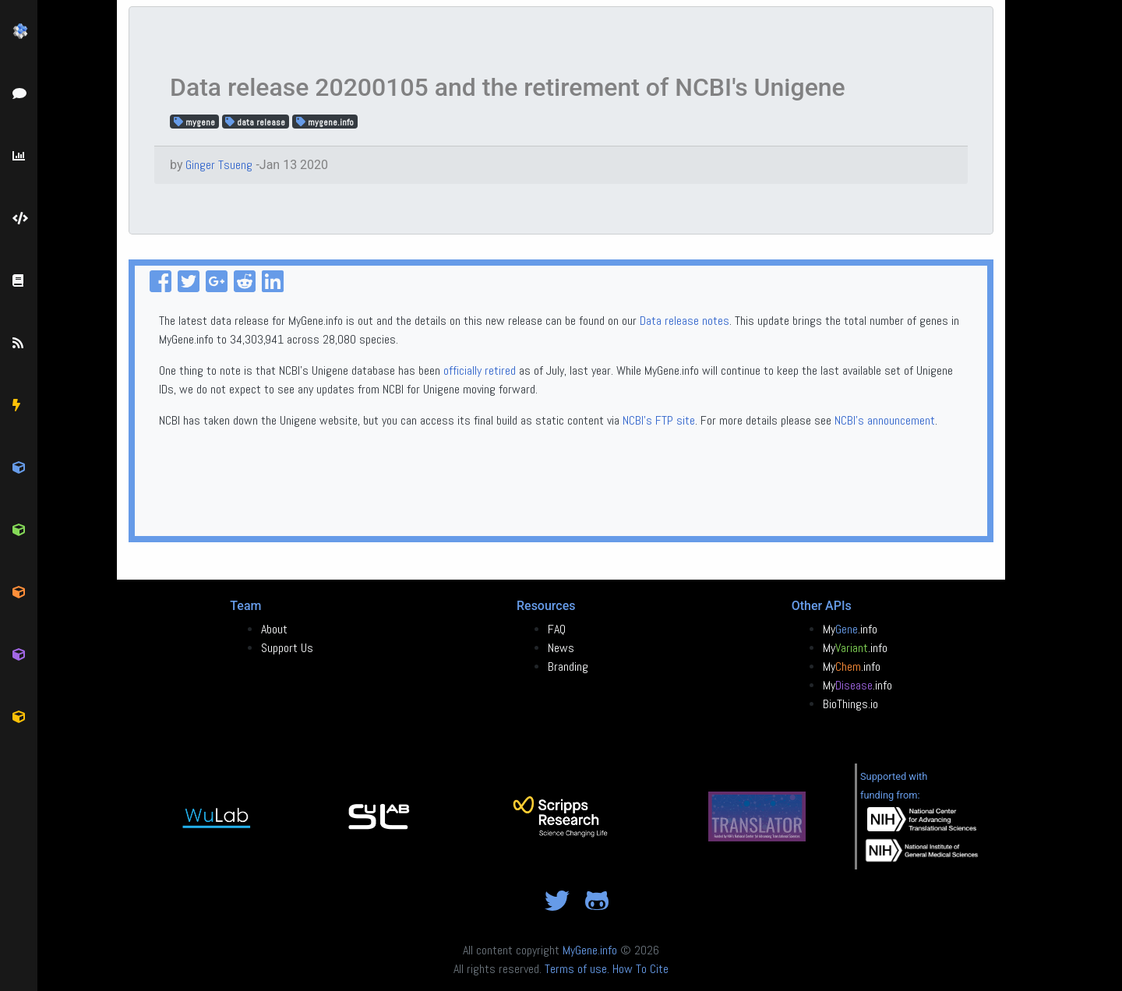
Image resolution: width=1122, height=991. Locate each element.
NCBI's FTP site (659, 420)
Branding (568, 666)
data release (255, 121)
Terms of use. (577, 969)
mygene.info (325, 121)
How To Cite (640, 969)
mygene (194, 121)
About (274, 629)
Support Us (287, 648)
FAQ (557, 629)
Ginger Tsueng (218, 165)
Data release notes (684, 320)
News (561, 648)
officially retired (479, 370)
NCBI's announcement (884, 420)
